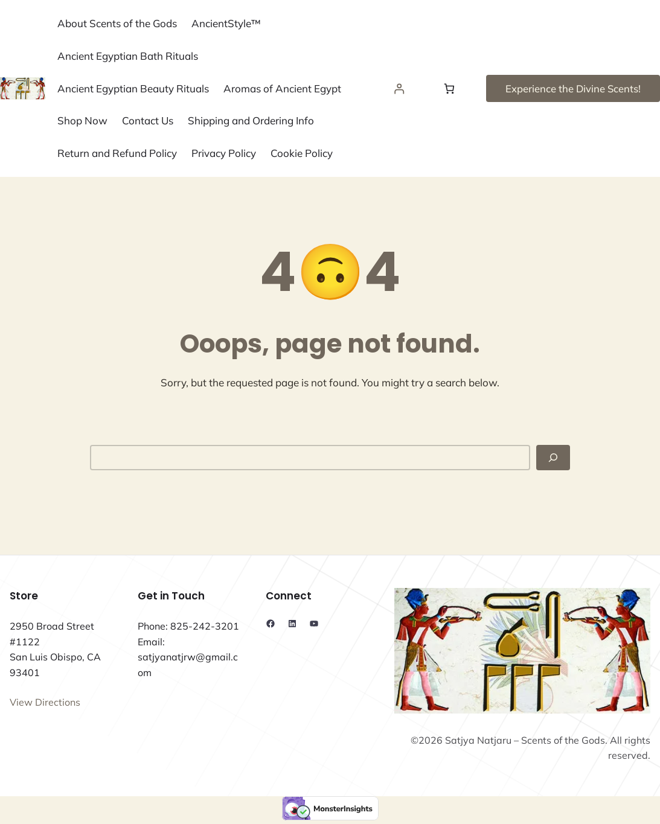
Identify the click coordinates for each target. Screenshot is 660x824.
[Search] (553, 457)
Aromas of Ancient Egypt (282, 88)
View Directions (45, 702)
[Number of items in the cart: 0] (449, 88)
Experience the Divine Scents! (573, 88)
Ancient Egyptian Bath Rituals (127, 56)
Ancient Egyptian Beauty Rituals (133, 88)
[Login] (399, 88)
